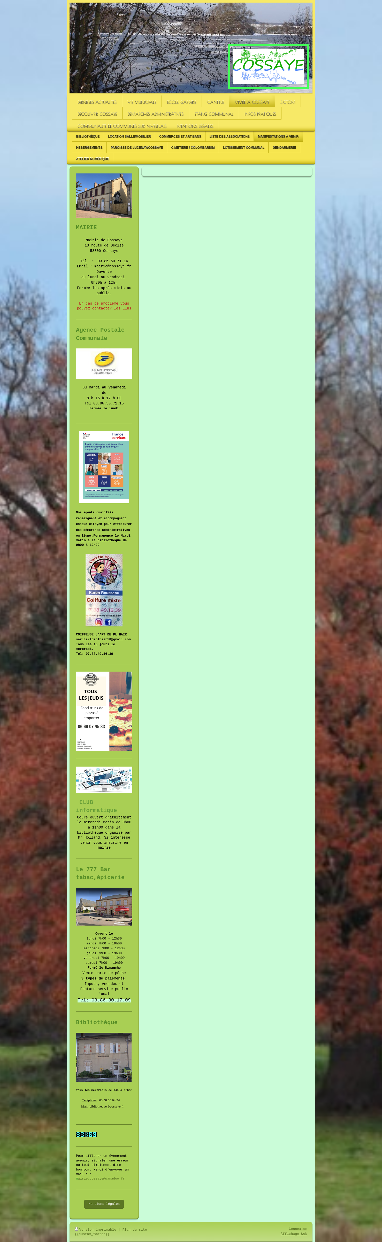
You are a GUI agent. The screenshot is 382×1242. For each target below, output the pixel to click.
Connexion (298, 1229)
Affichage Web (294, 1234)
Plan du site (135, 1230)
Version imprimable (95, 1230)
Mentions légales (104, 1204)
